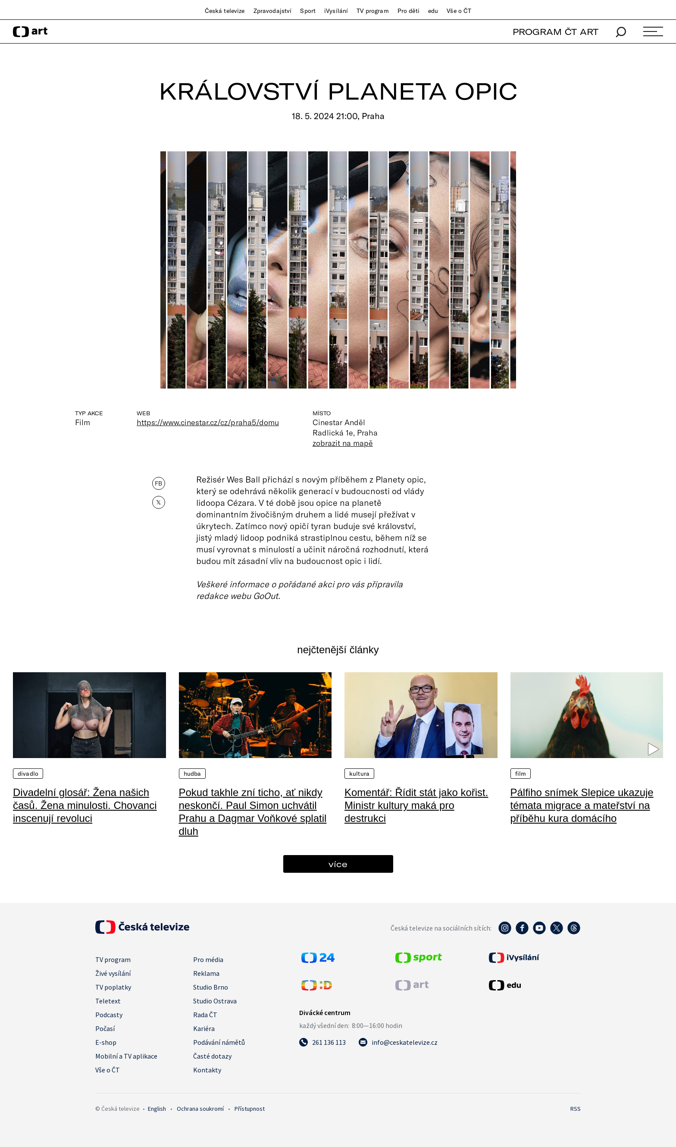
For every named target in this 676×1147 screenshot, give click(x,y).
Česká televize (225, 11)
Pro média (208, 959)
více (338, 864)
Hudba (192, 773)
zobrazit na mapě (343, 443)
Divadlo (28, 773)
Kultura (359, 773)
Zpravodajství (273, 11)
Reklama (206, 973)
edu (433, 11)
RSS (575, 1109)
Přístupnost (250, 1109)
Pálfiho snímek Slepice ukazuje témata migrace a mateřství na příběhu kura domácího (582, 805)
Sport (308, 11)
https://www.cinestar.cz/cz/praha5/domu (208, 422)
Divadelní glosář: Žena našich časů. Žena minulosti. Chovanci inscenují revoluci (85, 805)
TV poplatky (113, 987)
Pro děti (408, 11)
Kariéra (204, 1028)
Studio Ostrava (215, 1001)
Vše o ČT (459, 11)
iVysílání (336, 11)
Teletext (108, 1001)
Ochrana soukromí (200, 1109)
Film (520, 773)
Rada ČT (205, 1014)
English (157, 1109)
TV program (372, 11)
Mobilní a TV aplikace (126, 1056)
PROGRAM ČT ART (555, 31)
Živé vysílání (113, 973)
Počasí (105, 1028)
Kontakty (207, 1070)
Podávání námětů (219, 1042)
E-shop (105, 1042)
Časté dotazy (212, 1056)
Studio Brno (210, 987)
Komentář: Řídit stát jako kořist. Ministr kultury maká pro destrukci (416, 805)
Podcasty (108, 1014)
